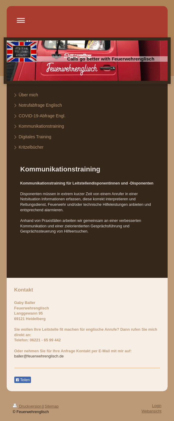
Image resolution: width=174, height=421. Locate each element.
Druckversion (28, 406)
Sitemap (52, 406)
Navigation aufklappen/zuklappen (87, 20)
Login (157, 406)
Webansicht (152, 411)
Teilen (22, 380)
